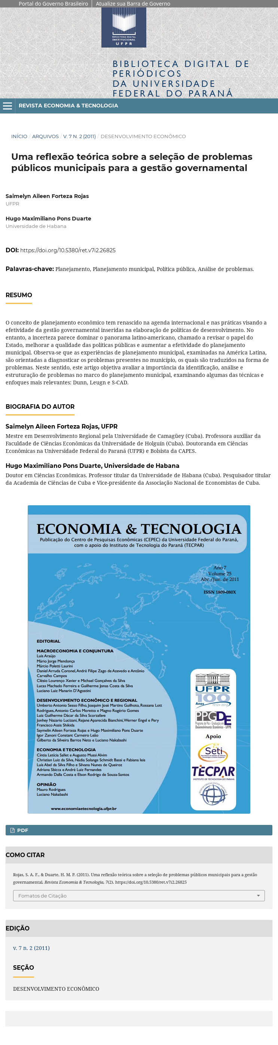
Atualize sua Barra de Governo (133, 3)
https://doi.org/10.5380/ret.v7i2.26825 (68, 250)
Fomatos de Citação (42, 896)
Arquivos (45, 136)
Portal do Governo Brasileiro (53, 3)
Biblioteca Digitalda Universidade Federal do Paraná (181, 78)
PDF (22, 830)
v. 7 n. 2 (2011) (79, 136)
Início (19, 136)
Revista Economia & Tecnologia (68, 105)
